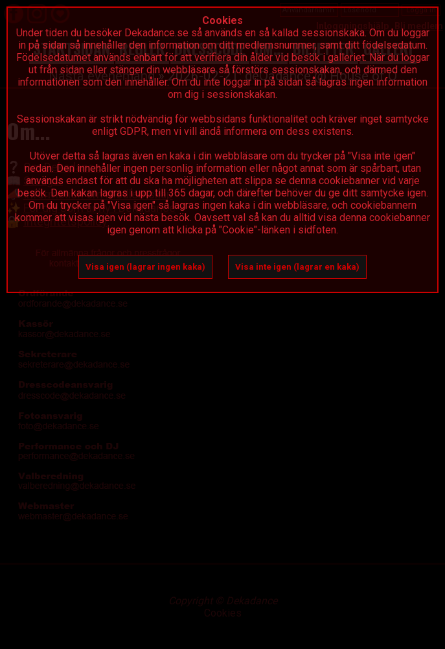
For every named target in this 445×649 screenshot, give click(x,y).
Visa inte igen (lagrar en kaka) (297, 267)
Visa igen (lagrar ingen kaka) (145, 267)
